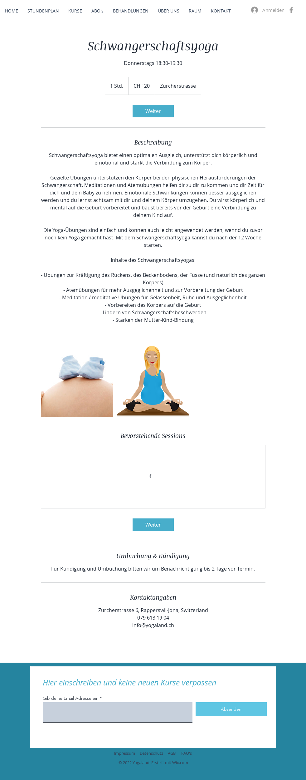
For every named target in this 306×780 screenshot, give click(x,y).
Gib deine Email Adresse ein (71, 698)
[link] (153, 111)
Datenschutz (151, 753)
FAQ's (186, 753)
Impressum (124, 753)
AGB (172, 753)
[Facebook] (291, 10)
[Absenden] (231, 709)
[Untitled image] (77, 381)
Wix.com (180, 762)
